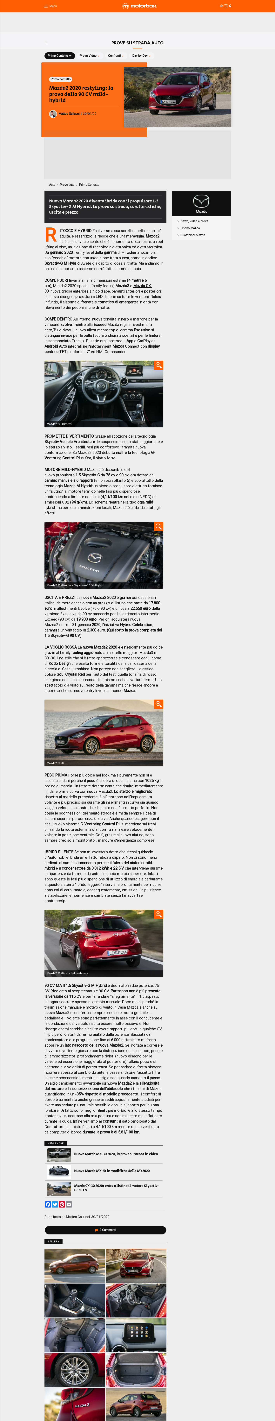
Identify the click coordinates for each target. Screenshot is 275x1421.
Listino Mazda (190, 228)
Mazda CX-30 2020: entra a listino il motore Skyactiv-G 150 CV (116, 1188)
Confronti (116, 56)
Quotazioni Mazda (192, 235)
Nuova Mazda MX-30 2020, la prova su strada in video (116, 1154)
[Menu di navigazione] (50, 6)
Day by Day (141, 56)
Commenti (105, 1230)
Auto (52, 185)
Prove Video (90, 56)
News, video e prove (194, 221)
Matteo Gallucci (78, 1217)
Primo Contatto (60, 56)
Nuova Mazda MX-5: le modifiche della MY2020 (112, 1171)
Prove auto (67, 185)
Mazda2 (152, 236)
